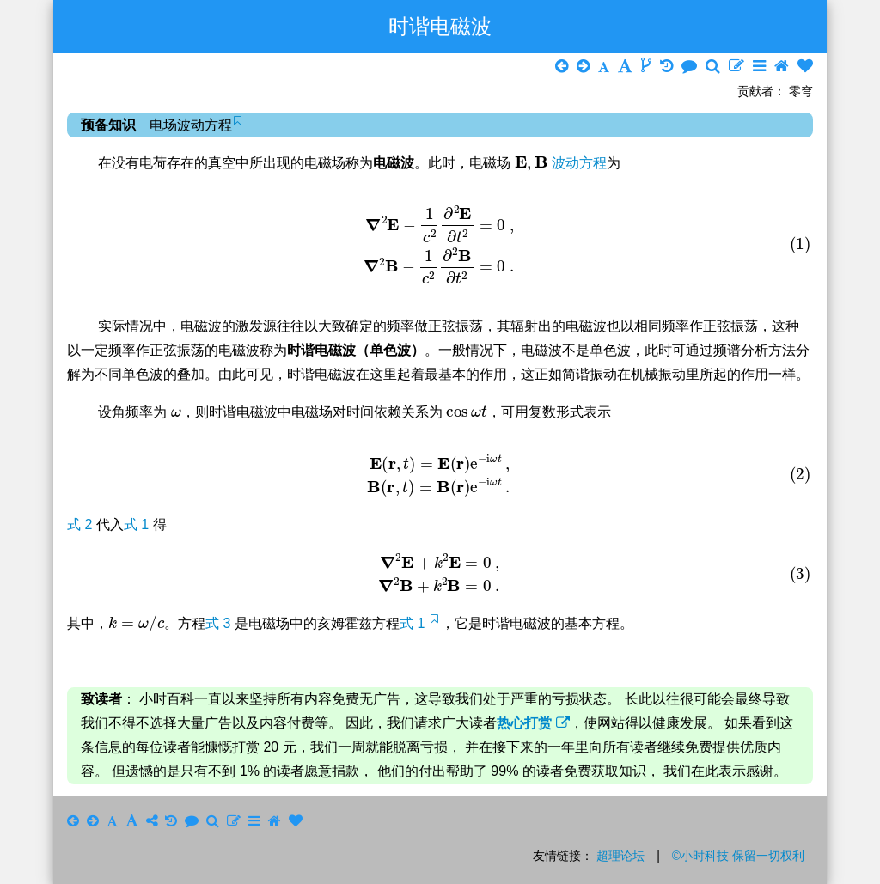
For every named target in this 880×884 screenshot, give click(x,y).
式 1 (138, 524)
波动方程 (579, 162)
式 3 (220, 623)
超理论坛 (620, 856)
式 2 (81, 524)
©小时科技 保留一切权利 (738, 856)
